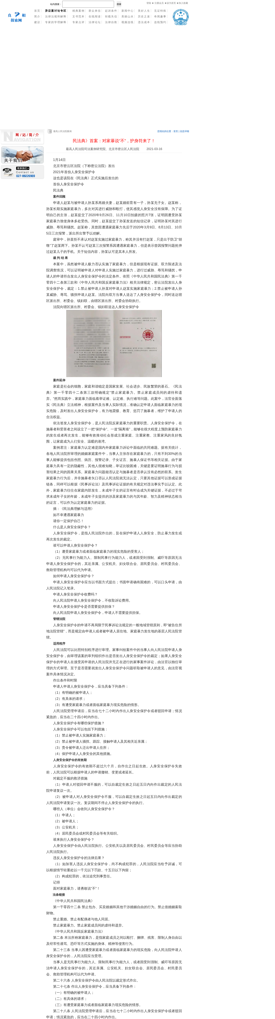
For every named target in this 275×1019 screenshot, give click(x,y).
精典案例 (78, 10)
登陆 (148, 3)
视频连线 (127, 22)
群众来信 (95, 10)
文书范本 (78, 16)
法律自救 (111, 22)
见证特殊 (160, 10)
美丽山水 (127, 16)
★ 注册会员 (158, 3)
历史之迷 (144, 16)
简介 (37, 16)
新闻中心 (127, 10)
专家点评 (78, 22)
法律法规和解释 (55, 16)
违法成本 (144, 22)
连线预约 (160, 22)
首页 (37, 10)
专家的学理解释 (55, 22)
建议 (37, 22)
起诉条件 (111, 10)
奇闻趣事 (160, 16)
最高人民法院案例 (62, 131)
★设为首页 (170, 3)
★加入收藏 (182, 3)
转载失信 (111, 16)
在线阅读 (95, 16)
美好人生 (144, 10)
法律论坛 (95, 22)
